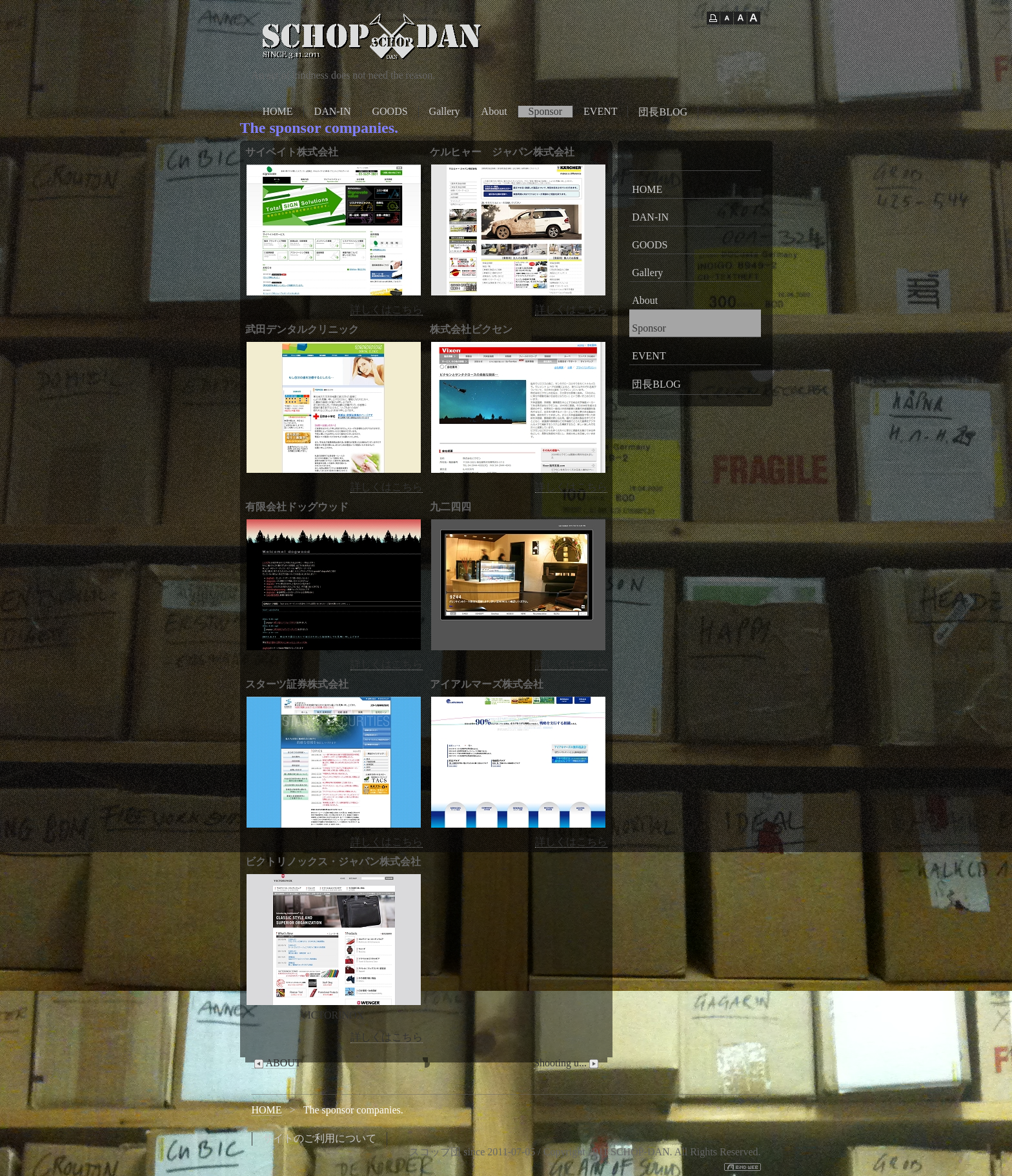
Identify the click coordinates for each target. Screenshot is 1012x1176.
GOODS (389, 111)
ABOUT (276, 1063)
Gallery (444, 111)
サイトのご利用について (319, 1138)
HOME (278, 111)
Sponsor (545, 111)
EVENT (600, 111)
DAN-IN (332, 111)
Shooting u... (567, 1063)
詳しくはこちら (386, 309)
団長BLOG (662, 111)
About (494, 111)
